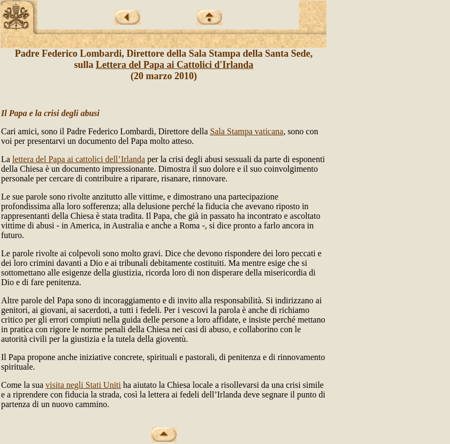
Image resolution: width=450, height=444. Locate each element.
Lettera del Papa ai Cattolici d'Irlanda (174, 64)
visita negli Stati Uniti (83, 384)
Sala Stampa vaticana (247, 131)
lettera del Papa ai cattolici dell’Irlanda (78, 159)
